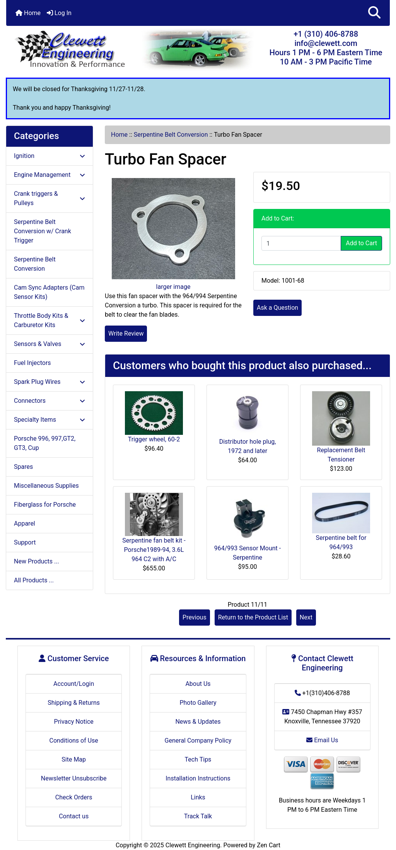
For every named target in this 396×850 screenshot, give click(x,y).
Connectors (49, 400)
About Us (197, 683)
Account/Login (73, 683)
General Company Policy (198, 740)
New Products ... (36, 561)
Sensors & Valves (49, 344)
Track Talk (198, 816)
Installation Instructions (198, 778)
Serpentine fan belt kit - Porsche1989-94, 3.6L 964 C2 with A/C (153, 550)
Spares (23, 466)
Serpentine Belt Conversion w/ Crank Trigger (42, 231)
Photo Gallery (197, 702)
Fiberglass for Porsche (45, 504)
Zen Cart (268, 845)
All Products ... (34, 580)
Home (28, 13)
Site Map (73, 759)
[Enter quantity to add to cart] (301, 243)
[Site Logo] (70, 50)
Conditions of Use (73, 740)
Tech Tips (198, 759)
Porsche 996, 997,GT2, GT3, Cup (44, 443)
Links (198, 797)
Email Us (322, 740)
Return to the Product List (253, 617)
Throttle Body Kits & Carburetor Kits (49, 320)
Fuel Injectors (32, 362)
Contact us (74, 816)
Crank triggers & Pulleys (49, 198)
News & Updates (197, 721)
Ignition (49, 155)
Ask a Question (277, 307)
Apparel (24, 523)
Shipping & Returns (74, 702)
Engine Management (49, 174)
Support (25, 542)
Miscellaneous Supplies (46, 485)
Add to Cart (361, 243)
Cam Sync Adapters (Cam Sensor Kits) (49, 292)
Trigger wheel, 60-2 (154, 439)
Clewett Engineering (193, 845)
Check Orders (73, 797)
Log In (59, 13)
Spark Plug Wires (49, 381)
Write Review (125, 333)
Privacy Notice (74, 721)
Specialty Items (49, 419)
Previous (195, 617)
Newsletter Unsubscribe (74, 778)
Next (306, 617)
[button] (374, 13)
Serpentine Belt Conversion (171, 134)
